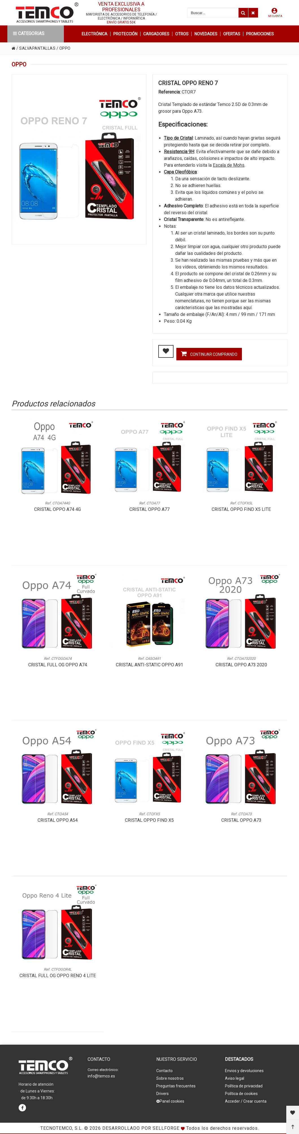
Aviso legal (234, 1078)
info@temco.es (101, 1076)
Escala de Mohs (228, 165)
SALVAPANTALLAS (37, 48)
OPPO (65, 48)
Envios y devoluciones (244, 1070)
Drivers (162, 1093)
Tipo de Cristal (178, 138)
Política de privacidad (244, 1086)
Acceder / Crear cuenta (245, 1101)
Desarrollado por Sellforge (140, 1128)
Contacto (164, 1070)
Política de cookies (241, 1093)
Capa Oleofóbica (180, 172)
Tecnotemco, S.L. (61, 1128)
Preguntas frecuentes (176, 1086)
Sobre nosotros (170, 1078)
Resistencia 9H (179, 151)
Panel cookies (170, 1101)
